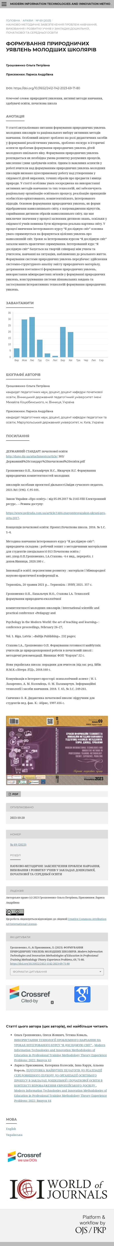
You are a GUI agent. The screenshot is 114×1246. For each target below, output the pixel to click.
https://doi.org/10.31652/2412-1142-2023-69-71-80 (47, 88)
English (11, 1129)
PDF (15, 794)
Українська (14, 1135)
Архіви (28, 20)
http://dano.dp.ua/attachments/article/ (32, 456)
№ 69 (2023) (43, 20)
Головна (13, 20)
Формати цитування (30, 971)
